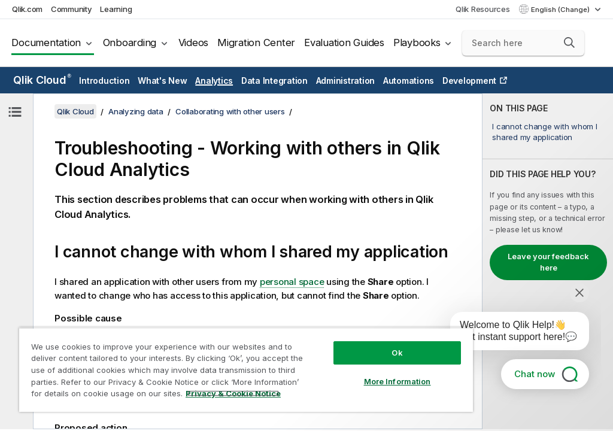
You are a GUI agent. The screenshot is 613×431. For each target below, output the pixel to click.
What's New (162, 80)
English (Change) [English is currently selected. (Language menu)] (561, 9)
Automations (408, 80)
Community (71, 9)
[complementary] (547, 261)
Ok (397, 352)
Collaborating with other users (230, 111)
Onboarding (130, 42)
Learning (116, 9)
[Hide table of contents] (15, 112)
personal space (292, 281)
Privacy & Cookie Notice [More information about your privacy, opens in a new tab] (233, 393)
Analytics (214, 80)
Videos (193, 42)
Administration (345, 80)
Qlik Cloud (42, 80)
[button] (569, 42)
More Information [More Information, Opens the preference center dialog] (397, 381)
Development (469, 80)
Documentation (46, 42)
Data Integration (274, 80)
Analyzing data (135, 111)
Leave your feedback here (548, 262)
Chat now (534, 374)
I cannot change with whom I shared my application (544, 132)
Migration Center (256, 42)
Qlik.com (27, 9)
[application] (511, 333)
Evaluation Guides (344, 42)
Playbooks (417, 42)
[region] (246, 369)
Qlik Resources (483, 9)
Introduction (104, 80)
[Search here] (523, 43)
